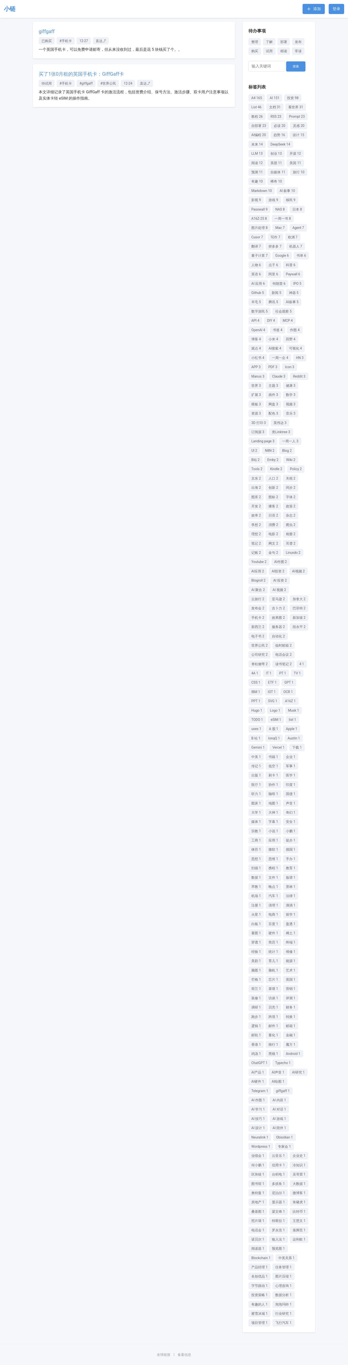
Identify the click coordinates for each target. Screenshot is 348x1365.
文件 (273, 877)
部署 (283, 42)
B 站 (256, 738)
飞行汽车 (283, 1323)
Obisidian (284, 1137)
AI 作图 (258, 1100)
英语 (256, 274)
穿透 (256, 942)
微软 (273, 849)
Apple (291, 729)
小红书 (257, 358)
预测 (257, 172)
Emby (272, 460)
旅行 (298, 172)
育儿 (273, 961)
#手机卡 (65, 41)
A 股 (273, 729)
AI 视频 (279, 590)
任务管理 (283, 1267)
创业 (276, 153)
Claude (278, 376)
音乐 (290, 413)
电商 (273, 914)
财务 (290, 1007)
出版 (256, 775)
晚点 (273, 887)
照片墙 (257, 1221)
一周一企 (280, 358)
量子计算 (259, 255)
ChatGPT (259, 1063)
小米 (273, 339)
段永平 (299, 627)
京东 (256, 478)
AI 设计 (258, 1128)
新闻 (276, 293)
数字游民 (259, 311)
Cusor (257, 237)
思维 (273, 859)
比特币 (299, 1211)
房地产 (257, 1202)
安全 (290, 822)
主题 (273, 385)
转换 (290, 1017)
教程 (257, 116)
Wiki (290, 460)
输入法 (278, 1239)
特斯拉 (278, 1221)
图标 (273, 497)
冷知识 (299, 1165)
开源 (295, 153)
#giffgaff (86, 83)
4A (254, 673)
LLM (257, 153)
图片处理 (259, 228)
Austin (294, 738)
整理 (254, 42)
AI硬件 (257, 1081)
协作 (273, 785)
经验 (256, 952)
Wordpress (260, 1146)
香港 (256, 1044)
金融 (290, 1035)
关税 (290, 478)
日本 (297, 209)
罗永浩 (278, 1230)
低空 (273, 766)
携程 (273, 868)
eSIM (276, 720)
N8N (269, 451)
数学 (290, 395)
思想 (256, 859)
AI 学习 (258, 1109)
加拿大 (299, 599)
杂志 (290, 515)
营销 (290, 989)
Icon (289, 367)
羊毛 (256, 302)
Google (282, 255)
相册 (290, 534)
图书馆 (257, 1184)
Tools (256, 469)
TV (297, 673)
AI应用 (257, 571)
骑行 (273, 1044)
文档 (275, 107)
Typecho (283, 1063)
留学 (290, 914)
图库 (256, 497)
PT (282, 673)
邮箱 (290, 1026)
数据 (256, 877)
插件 (273, 395)
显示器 (278, 1202)
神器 (293, 293)
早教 (256, 887)
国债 (290, 794)
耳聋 (290, 543)
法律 (290, 896)
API (255, 320)
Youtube (259, 562)
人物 (256, 265)
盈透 (290, 924)
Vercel (278, 747)
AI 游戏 (279, 1119)
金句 (273, 553)
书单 (301, 255)
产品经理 (259, 1267)
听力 (256, 794)
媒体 (256, 822)
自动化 (278, 636)
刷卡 (273, 775)
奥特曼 (257, 1193)
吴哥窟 (299, 1174)
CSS (255, 682)
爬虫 (290, 525)
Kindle (276, 469)
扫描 (256, 868)
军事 (290, 766)
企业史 (299, 1156)
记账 (256, 553)
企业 (290, 757)
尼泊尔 (278, 1193)
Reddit (299, 376)
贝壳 (273, 1007)
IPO (297, 283)
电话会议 (283, 655)
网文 (273, 543)
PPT (255, 701)
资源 (256, 413)
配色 (273, 413)
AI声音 (278, 1072)
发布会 (257, 608)
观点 (256, 348)
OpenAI (258, 330)
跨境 (273, 1017)
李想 (256, 525)
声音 (290, 803)
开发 (256, 506)
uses (256, 729)
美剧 (256, 961)
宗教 (256, 831)
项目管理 (259, 1323)
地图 (273, 803)
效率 (256, 515)
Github (257, 293)
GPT (289, 682)
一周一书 (283, 218)
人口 (273, 478)
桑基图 (257, 1211)
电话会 (257, 1230)
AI (274, 98)
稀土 (290, 933)
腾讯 (273, 302)
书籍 (273, 757)
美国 (295, 163)
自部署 (258, 126)
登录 (336, 9)
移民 (290, 200)
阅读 (257, 163)
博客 (256, 339)
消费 (273, 525)
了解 (269, 42)
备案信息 (184, 1355)
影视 (256, 200)
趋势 (279, 135)
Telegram (259, 1091)
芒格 (256, 979)
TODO (257, 720)
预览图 (278, 1248)
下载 (297, 747)
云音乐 (278, 1156)
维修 (290, 952)
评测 (290, 998)
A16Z (290, 701)
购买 (254, 51)
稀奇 (276, 181)
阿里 (273, 274)
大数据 (299, 1184)
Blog (286, 451)
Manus (257, 376)
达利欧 (299, 1239)
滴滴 (290, 905)
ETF (272, 682)
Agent (298, 228)
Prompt (297, 116)
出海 (256, 487)
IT (268, 673)
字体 (290, 497)
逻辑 (256, 1026)
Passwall (259, 209)
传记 (256, 766)
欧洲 (292, 237)
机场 (256, 896)
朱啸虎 (299, 1202)
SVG (272, 701)
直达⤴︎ (101, 41)
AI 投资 (280, 580)
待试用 (47, 83)
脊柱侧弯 (259, 664)
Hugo (256, 710)
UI (254, 451)
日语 (273, 515)
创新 (273, 487)
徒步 (290, 840)
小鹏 (290, 831)
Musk (293, 710)
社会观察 (283, 311)
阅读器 (257, 1248)
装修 (256, 998)
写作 (275, 237)
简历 (273, 942)
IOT (272, 692)
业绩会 (257, 1156)
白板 (256, 924)
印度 (290, 785)
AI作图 (280, 562)
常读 (298, 51)
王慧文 (299, 1221)
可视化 (295, 348)
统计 (273, 952)
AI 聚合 (258, 590)
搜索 (296, 66)
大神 (273, 812)
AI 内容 (279, 1100)
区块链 (257, 1174)
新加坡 (299, 618)
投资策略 (259, 1295)
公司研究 (259, 655)
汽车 (273, 896)
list (292, 720)
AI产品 (257, 1072)
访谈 (273, 998)
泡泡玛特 (283, 1304)
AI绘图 (278, 1081)
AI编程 (258, 135)
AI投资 (278, 571)
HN (300, 358)
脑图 (256, 970)
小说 (273, 831)
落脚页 (299, 1230)
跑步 (256, 1017)
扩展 (256, 395)
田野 (290, 339)
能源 (290, 961)
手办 (290, 859)
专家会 (284, 1146)
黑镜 (273, 1054)
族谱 (290, 877)
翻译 (256, 246)
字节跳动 (259, 1286)
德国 (290, 849)
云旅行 (257, 599)
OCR (288, 692)
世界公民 (259, 645)
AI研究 (298, 1072)
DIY (271, 320)
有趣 (257, 181)
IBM (255, 692)
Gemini (258, 747)
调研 (256, 1007)
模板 (256, 404)
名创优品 (259, 1276)
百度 (273, 924)
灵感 (298, 126)
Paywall (293, 274)
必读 (279, 126)
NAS (280, 209)
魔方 (290, 1044)
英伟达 (280, 423)
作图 (294, 330)
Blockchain (261, 1258)
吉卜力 (278, 608)
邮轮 (256, 1035)
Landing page (262, 441)
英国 (290, 979)
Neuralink (259, 1137)
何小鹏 (257, 1165)
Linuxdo (293, 553)
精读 (283, 51)
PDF (272, 367)
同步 (290, 487)
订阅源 (257, 432)
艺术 (290, 970)
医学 (290, 775)
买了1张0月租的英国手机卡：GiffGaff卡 (81, 74)
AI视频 (298, 571)
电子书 (257, 636)
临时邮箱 (283, 645)
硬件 (273, 933)
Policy (296, 469)
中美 (256, 757)
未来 (257, 144)
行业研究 (283, 1313)
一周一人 (290, 441)
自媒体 (277, 172)
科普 (290, 265)
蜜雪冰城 (259, 1313)
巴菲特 (299, 608)
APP (256, 367)
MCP (288, 320)
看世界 (295, 107)
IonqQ (274, 738)
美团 (276, 163)
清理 (273, 905)
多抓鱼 (278, 1184)
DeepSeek (280, 144)
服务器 (278, 627)
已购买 (47, 41)
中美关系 (286, 1258)
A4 (256, 98)
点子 (273, 265)
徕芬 (256, 849)
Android (293, 1054)
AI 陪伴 (279, 1128)
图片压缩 (283, 1276)
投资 (292, 98)
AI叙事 (292, 302)
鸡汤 (256, 1054)
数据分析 (283, 1295)
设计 (298, 135)
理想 (256, 534)
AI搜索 (274, 348)
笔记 (256, 543)
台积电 (278, 1174)
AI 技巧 (258, 1119)
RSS (275, 116)
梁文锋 (278, 1211)
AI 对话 (279, 1109)
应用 (273, 840)
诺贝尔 (257, 1239)
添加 (313, 9)
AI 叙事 (287, 191)
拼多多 (274, 246)
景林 (290, 887)
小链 (9, 9)
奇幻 (290, 812)
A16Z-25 (259, 218)
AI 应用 (258, 283)
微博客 (299, 1193)
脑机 (273, 970)
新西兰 (257, 627)
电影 (273, 534)
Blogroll (258, 580)
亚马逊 (278, 599)
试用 (269, 51)
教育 (290, 868)
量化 (273, 1035)
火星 (256, 914)
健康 (290, 385)
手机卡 (257, 618)
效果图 (278, 618)
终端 (290, 942)
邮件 (273, 1026)
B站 (255, 460)
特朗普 (279, 283)
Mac (280, 228)
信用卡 (278, 1165)
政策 (290, 506)
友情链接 (163, 1355)
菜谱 (273, 989)
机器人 (295, 246)
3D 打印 (258, 423)
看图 (256, 933)
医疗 (256, 785)
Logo (275, 710)
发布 (298, 42)
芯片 (273, 979)
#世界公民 (108, 83)
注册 (256, 905)
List (256, 107)
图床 (256, 803)
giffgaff (47, 31)
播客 (273, 506)
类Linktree (281, 432)
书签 (277, 330)
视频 (290, 404)
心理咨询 (283, 1286)
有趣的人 (259, 1304)
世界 (256, 385)
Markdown (261, 191)
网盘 (273, 404)
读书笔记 (283, 664)
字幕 (273, 822)
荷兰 (256, 989)
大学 (256, 812)
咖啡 (273, 794)
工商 (256, 840)
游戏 (273, 200)
